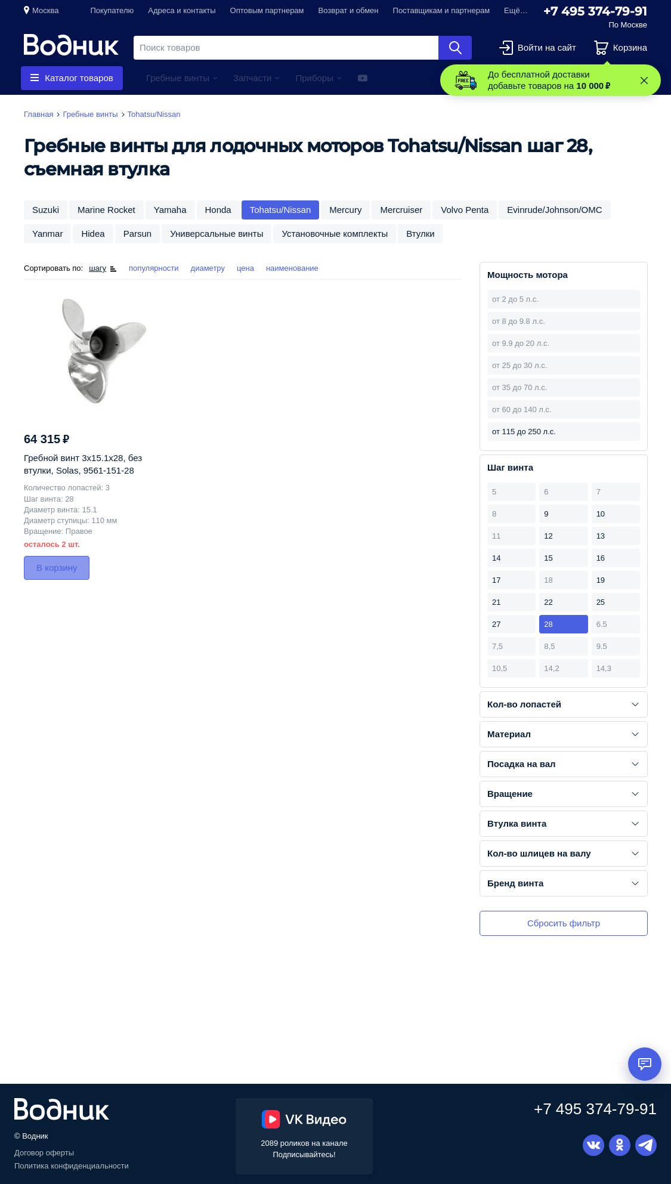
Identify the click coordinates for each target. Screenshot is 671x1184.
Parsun (137, 233)
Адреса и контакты (181, 10)
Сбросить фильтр (563, 923)
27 (496, 624)
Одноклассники (619, 1145)
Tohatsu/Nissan (280, 210)
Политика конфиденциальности (71, 1165)
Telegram (646, 1145)
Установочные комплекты (335, 233)
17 (496, 580)
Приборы (314, 78)
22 (548, 602)
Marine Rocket (106, 210)
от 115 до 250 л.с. (524, 431)
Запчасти (252, 78)
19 (600, 580)
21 (496, 602)
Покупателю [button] (112, 10)
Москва (45, 10)
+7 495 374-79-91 (595, 11)
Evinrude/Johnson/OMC (554, 210)
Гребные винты (177, 78)
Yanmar (47, 233)
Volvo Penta (464, 210)
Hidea (92, 233)
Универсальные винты (216, 233)
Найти (455, 48)
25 (600, 602)
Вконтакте (593, 1145)
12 (548, 535)
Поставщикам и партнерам (441, 10)
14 (496, 558)
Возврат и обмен (349, 10)
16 (600, 558)
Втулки (420, 233)
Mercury (345, 210)
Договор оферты (44, 1152)
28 (548, 624)
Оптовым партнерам (267, 10)
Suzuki (45, 210)
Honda (218, 210)
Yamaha (170, 210)
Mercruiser (401, 210)
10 (600, 513)
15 (548, 558)
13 (600, 535)
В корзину (56, 567)
